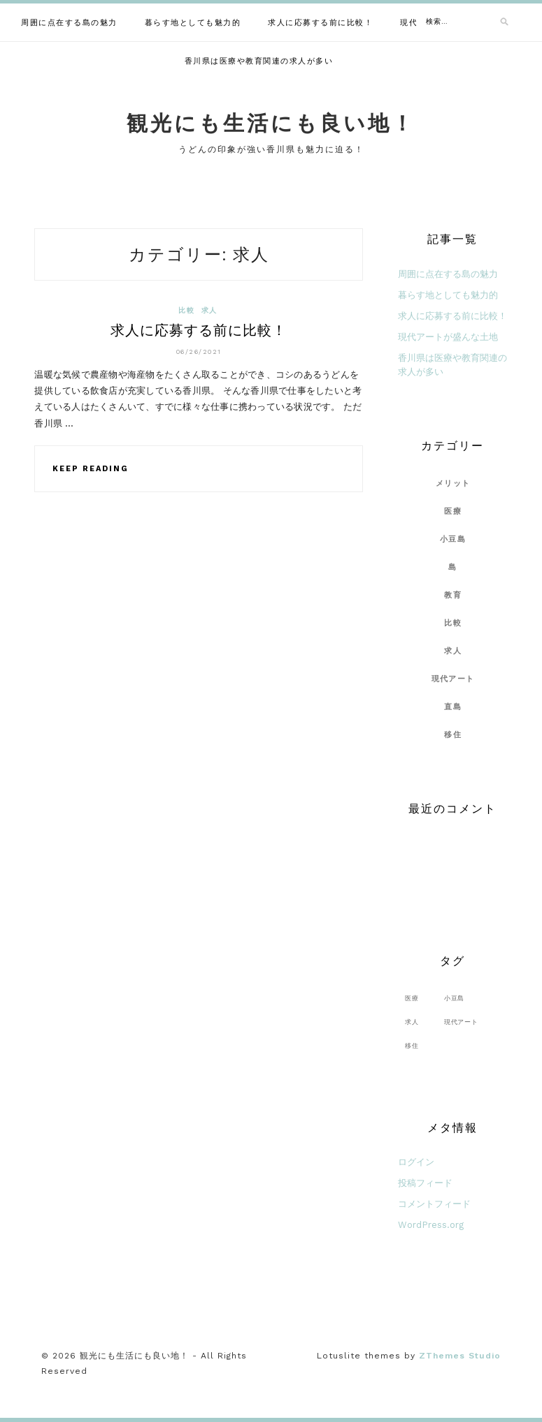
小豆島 (453, 539)
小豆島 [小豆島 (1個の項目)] (454, 998)
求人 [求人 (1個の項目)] (412, 1021)
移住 (453, 734)
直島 (453, 706)
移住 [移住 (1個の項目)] (412, 1045)
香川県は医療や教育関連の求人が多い (259, 61)
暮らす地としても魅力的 (193, 22)
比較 (186, 310)
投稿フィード (425, 1183)
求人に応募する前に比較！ (320, 22)
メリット (453, 483)
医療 (453, 511)
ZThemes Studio (460, 1356)
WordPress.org (431, 1225)
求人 (208, 310)
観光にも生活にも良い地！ (271, 123)
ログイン (416, 1162)
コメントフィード (434, 1204)
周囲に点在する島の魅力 (69, 22)
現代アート (453, 678)
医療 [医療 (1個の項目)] (412, 998)
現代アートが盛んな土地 (448, 337)
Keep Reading (90, 468)
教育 (453, 595)
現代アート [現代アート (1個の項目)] (461, 1021)
